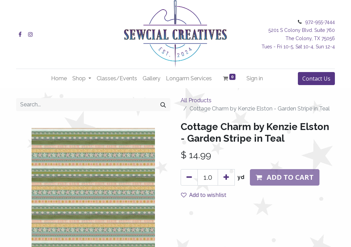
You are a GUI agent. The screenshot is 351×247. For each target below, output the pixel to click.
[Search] (163, 104)
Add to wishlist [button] (203, 195)
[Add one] (226, 177)
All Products (196, 100)
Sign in (254, 78)
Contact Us (316, 78)
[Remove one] (189, 177)
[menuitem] (59, 78)
